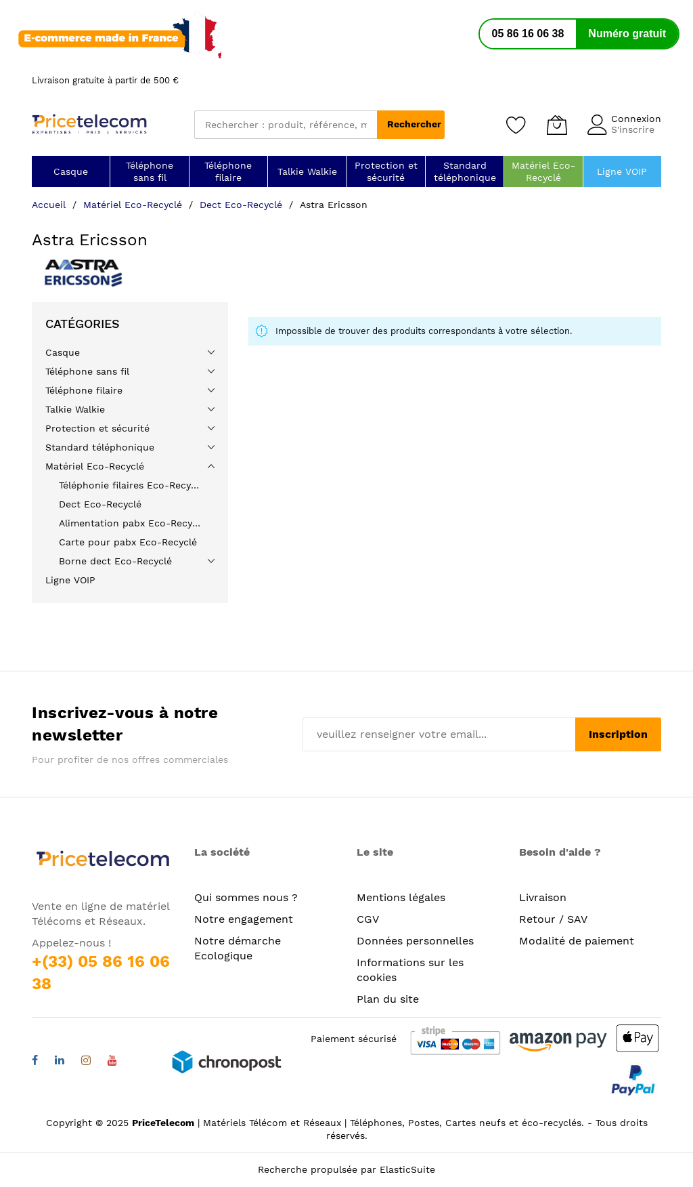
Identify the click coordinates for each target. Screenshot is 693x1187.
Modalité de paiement (576, 940)
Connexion (636, 118)
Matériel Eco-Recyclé (134, 204)
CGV (368, 919)
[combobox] (285, 124)
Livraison (542, 897)
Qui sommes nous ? (246, 897)
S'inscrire (632, 129)
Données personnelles (415, 940)
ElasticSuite (407, 1169)
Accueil (50, 204)
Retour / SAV (553, 919)
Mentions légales (401, 897)
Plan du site (388, 999)
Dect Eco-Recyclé (243, 204)
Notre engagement (243, 919)
